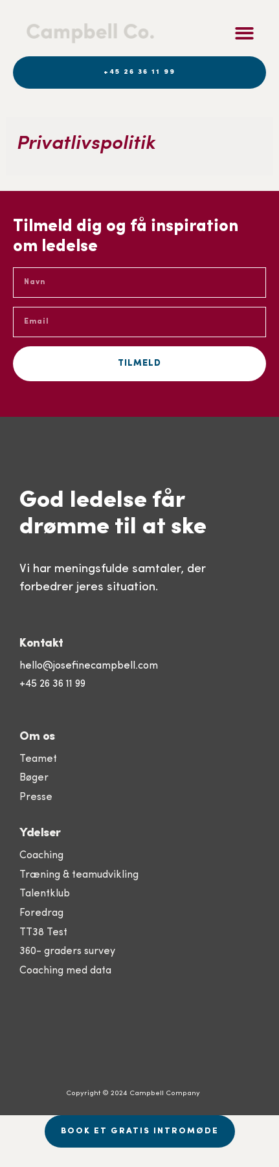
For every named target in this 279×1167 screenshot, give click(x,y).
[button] (244, 33)
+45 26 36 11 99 (52, 684)
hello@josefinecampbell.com (88, 666)
